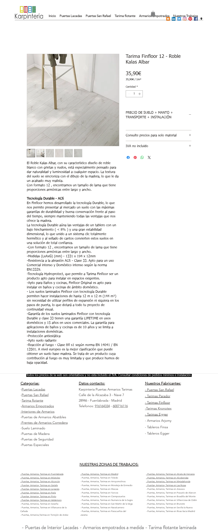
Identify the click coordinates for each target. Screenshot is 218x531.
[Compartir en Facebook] (128, 157)
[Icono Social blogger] (168, 19)
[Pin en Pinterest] (135, 157)
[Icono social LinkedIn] (173, 19)
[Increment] (140, 94)
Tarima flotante (32, 400)
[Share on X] (149, 157)
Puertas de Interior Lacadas (51, 527)
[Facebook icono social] (196, 19)
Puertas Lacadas (33, 389)
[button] (153, 13)
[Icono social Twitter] (179, 19)
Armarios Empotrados (38, 406)
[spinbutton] (134, 94)
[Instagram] (185, 19)
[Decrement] (128, 94)
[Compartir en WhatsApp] (142, 157)
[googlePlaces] (201, 19)
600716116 (120, 406)
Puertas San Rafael (35, 395)
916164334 (102, 406)
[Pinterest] (190, 19)
